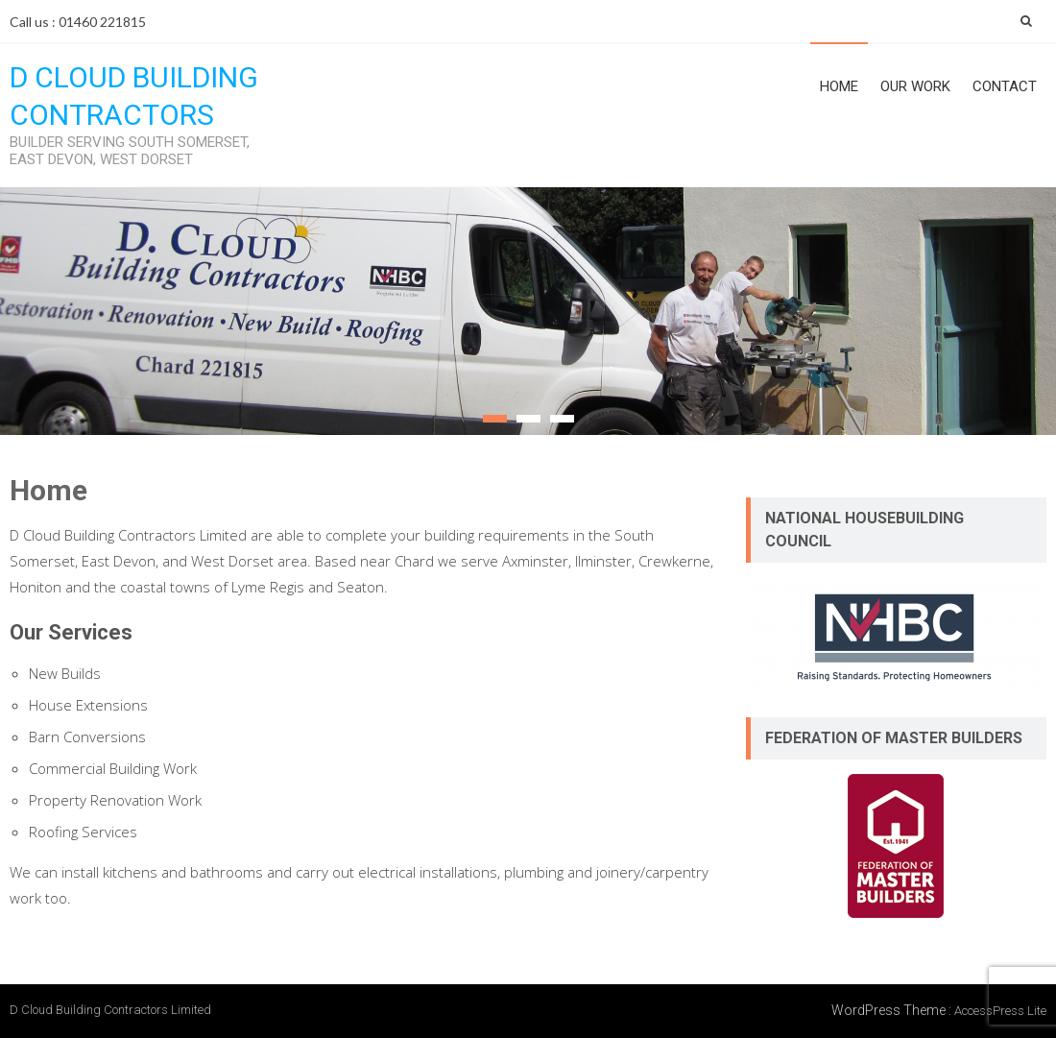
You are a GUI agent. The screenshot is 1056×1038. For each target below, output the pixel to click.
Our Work (915, 86)
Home (839, 86)
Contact (1004, 86)
